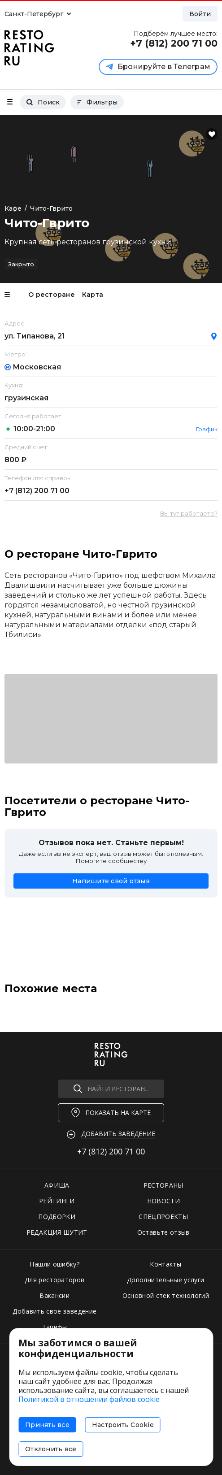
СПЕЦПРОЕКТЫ (163, 1216)
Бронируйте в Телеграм (158, 66)
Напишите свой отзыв (111, 881)
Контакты (165, 1264)
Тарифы (54, 1327)
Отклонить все (50, 1449)
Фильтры (97, 102)
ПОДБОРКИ (56, 1216)
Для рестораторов (55, 1279)
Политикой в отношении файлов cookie (89, 1399)
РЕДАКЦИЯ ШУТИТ (56, 1232)
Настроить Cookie (123, 1425)
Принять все (47, 1425)
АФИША (57, 1185)
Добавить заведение (118, 1133)
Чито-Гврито (51, 208)
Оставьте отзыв (163, 1232)
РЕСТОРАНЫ (163, 1185)
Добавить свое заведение (54, 1311)
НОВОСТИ (163, 1201)
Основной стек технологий (165, 1295)
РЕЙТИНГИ (57, 1201)
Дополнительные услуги (165, 1279)
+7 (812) (37, 490)
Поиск (43, 102)
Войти (200, 14)
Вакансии (54, 1295)
